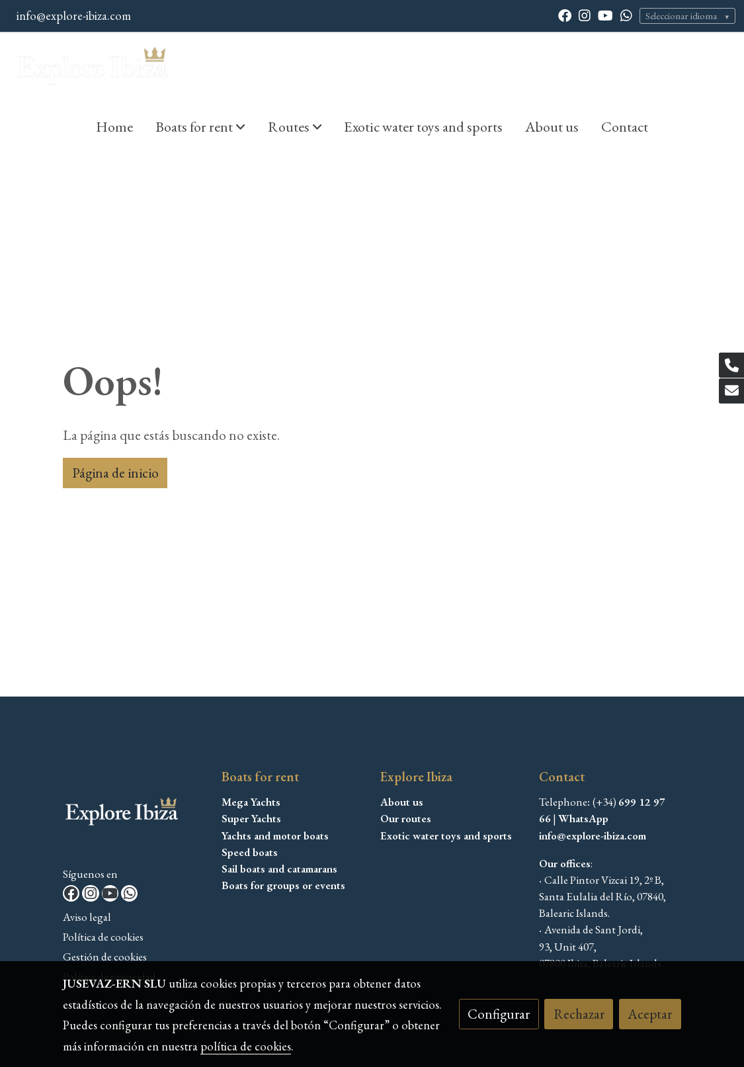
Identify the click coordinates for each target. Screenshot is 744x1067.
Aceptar (650, 1014)
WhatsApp (583, 818)
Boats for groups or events (283, 885)
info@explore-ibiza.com (74, 15)
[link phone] (731, 365)
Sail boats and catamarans (279, 868)
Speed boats (250, 852)
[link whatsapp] (626, 14)
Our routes (405, 818)
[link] (93, 69)
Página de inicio (115, 473)
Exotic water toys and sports (446, 835)
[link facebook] (564, 14)
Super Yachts (251, 818)
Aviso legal (87, 917)
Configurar (499, 1014)
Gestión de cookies (105, 956)
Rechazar (579, 1014)
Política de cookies (103, 936)
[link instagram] (585, 14)
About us (401, 801)
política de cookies (245, 1046)
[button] (200, 126)
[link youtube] (605, 14)
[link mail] (731, 391)
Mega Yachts (251, 801)
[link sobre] (134, 816)
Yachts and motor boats (275, 835)
